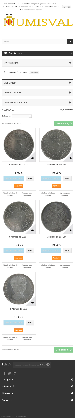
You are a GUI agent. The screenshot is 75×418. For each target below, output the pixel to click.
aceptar (67, 7)
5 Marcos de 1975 (18, 309)
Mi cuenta (7, 393)
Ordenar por (6, 116)
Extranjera (23, 72)
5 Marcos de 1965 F (18, 237)
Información (12, 92)
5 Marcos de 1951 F (18, 165)
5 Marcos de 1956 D (56, 165)
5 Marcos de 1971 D (56, 237)
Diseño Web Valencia (7, 417)
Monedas (13, 72)
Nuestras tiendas (15, 102)
